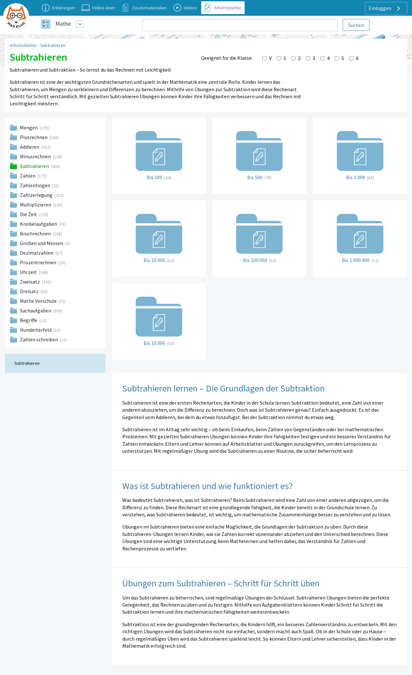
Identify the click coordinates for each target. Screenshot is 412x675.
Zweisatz (30, 281)
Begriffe (29, 320)
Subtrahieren (52, 45)
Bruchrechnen (36, 233)
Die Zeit (29, 214)
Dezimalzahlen (37, 253)
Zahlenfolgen (35, 185)
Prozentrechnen (38, 262)
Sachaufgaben (36, 310)
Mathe (63, 23)
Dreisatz (30, 291)
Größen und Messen (42, 243)
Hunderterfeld (36, 330)
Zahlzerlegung (36, 195)
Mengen (29, 127)
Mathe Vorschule (39, 301)
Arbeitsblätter (23, 45)
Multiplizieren (36, 204)
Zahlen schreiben (39, 339)
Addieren (30, 147)
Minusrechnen (36, 156)
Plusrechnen (34, 137)
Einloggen (385, 8)
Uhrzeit (29, 272)
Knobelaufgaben (39, 224)
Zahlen (28, 175)
